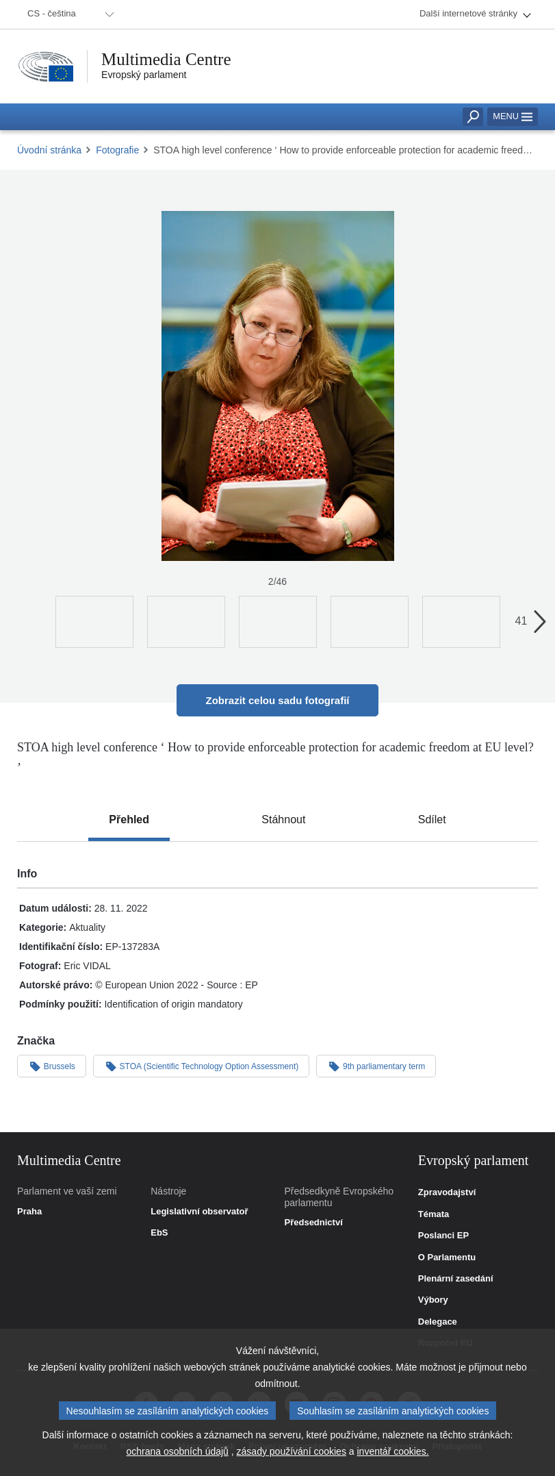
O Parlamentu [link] (447, 1257)
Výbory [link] (433, 1300)
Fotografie (117, 150)
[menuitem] (68, 14)
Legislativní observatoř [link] (199, 1211)
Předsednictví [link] (314, 1222)
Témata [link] (434, 1214)
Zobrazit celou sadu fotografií (277, 700)
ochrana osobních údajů (177, 1458)
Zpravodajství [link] (447, 1192)
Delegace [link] (437, 1322)
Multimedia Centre (166, 59)
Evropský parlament (143, 74)
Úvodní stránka (49, 150)
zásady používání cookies (291, 1458)
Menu (512, 116)
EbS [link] (159, 1233)
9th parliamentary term (376, 1066)
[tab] (129, 820)
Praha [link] (29, 1211)
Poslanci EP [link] (443, 1235)
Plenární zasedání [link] (455, 1279)
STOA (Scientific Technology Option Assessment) (201, 1066)
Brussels (51, 1066)
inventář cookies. (392, 1458)
